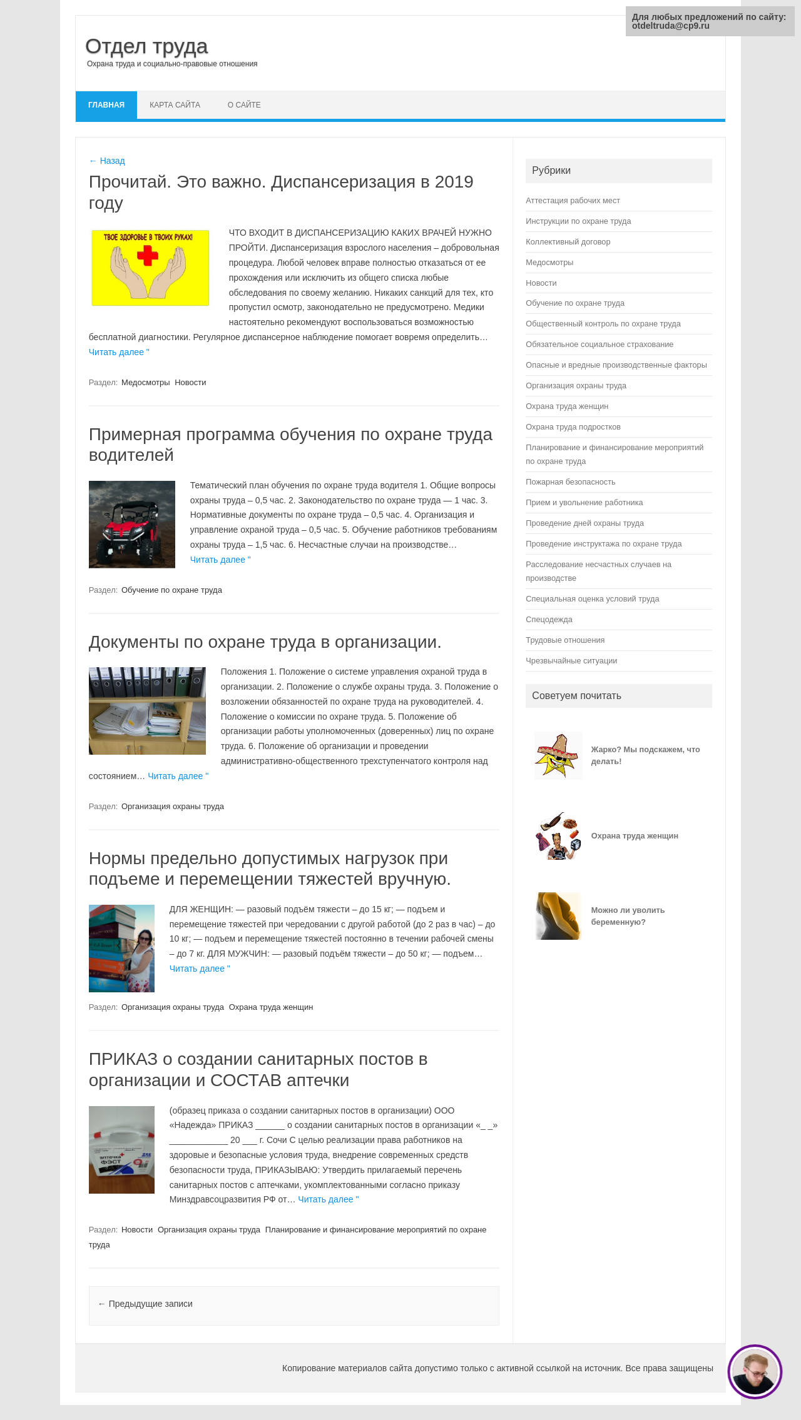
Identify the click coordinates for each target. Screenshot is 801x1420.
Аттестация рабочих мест (573, 200)
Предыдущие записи (145, 1304)
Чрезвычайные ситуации (571, 660)
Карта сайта (175, 105)
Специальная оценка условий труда (592, 598)
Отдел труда (146, 46)
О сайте (244, 105)
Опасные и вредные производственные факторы (616, 365)
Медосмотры (145, 382)
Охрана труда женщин (271, 1007)
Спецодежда (549, 619)
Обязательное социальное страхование (599, 344)
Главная (106, 105)
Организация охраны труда (172, 806)
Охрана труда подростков (573, 426)
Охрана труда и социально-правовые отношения (172, 63)
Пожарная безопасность (570, 481)
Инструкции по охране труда (578, 221)
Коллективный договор (568, 241)
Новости (190, 382)
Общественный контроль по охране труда (603, 323)
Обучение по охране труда (171, 590)
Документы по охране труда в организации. (265, 642)
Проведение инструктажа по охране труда (603, 543)
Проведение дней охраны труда (585, 523)
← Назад (107, 161)
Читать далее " (119, 352)
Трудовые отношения (565, 640)
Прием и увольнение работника (584, 502)
